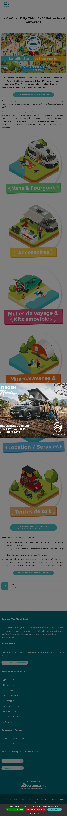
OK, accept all (15, 809)
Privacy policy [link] (33, 813)
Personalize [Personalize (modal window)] (54, 809)
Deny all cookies (35, 809)
